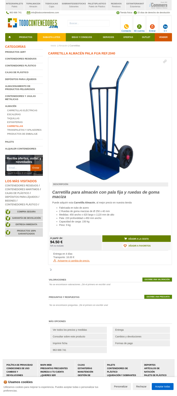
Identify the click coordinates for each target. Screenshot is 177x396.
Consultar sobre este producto (69, 336)
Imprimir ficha (60, 343)
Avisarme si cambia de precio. (71, 260)
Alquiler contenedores (20, 148)
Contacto (126, 28)
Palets (9, 142)
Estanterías (85, 368)
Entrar (152, 28)
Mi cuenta (139, 28)
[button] (165, 61)
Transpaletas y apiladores (24, 130)
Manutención (85, 372)
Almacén (10, 106)
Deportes (149, 365)
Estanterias (15, 122)
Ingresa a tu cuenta (52, 372)
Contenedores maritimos (22, 189)
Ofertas (128, 37)
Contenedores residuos (20, 58)
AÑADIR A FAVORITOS (136, 245)
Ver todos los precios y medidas (70, 329)
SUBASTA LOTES (51, 37)
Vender (163, 37)
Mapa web (46, 365)
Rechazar (141, 386)
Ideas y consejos (82, 37)
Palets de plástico (155, 375)
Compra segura (26, 211)
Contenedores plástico (20, 65)
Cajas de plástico (17, 72)
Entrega (119, 329)
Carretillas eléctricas (22, 110)
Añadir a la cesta (136, 238)
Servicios (108, 37)
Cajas (81, 365)
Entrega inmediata (26, 224)
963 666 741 (59, 350)
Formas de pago (124, 343)
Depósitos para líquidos (20, 79)
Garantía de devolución (26, 218)
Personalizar (121, 386)
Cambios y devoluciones (128, 336)
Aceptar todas (162, 386)
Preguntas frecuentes (54, 368)
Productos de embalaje (22, 134)
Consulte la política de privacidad (19, 173)
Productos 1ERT (15, 52)
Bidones (10, 200)
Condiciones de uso (18, 368)
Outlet (146, 37)
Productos (25, 37)
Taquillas (13, 118)
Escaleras (14, 114)
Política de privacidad (20, 365)
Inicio (53, 45)
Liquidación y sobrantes (121, 375)
